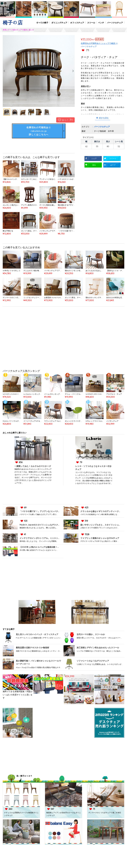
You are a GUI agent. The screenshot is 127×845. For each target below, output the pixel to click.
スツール (91, 23)
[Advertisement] (63, 338)
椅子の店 (13, 22)
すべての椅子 (42, 23)
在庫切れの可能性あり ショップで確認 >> (99, 43)
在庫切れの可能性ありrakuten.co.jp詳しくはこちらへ (38, 131)
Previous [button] (9, 71)
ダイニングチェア (59, 23)
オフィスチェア (77, 23)
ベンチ (101, 23)
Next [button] (68, 71)
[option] (39, 71)
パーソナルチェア (115, 23)
